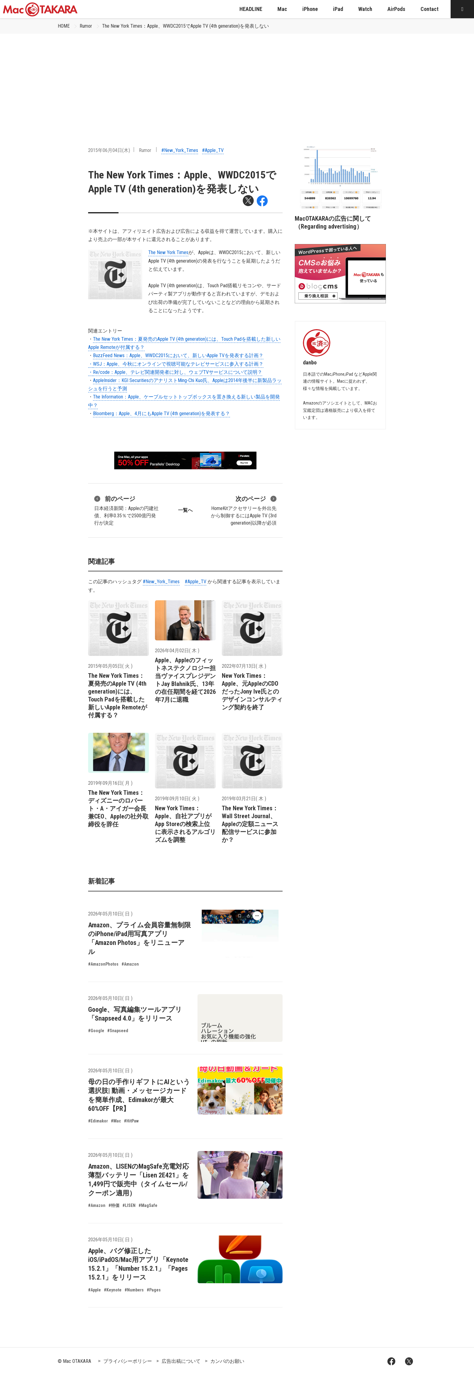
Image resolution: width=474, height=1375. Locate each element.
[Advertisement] (237, 79)
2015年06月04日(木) (109, 150)
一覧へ (185, 510)
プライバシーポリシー (127, 1361)
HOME (64, 26)
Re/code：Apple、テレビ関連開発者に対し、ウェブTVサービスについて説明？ (177, 372)
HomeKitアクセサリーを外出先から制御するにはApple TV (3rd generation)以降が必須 (243, 510)
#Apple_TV (213, 150)
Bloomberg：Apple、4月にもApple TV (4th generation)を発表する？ (161, 413)
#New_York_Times (179, 150)
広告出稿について (181, 1361)
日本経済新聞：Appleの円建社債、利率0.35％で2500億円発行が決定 (126, 510)
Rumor (86, 26)
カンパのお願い (227, 1361)
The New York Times (168, 252)
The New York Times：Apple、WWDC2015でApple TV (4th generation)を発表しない (185, 26)
